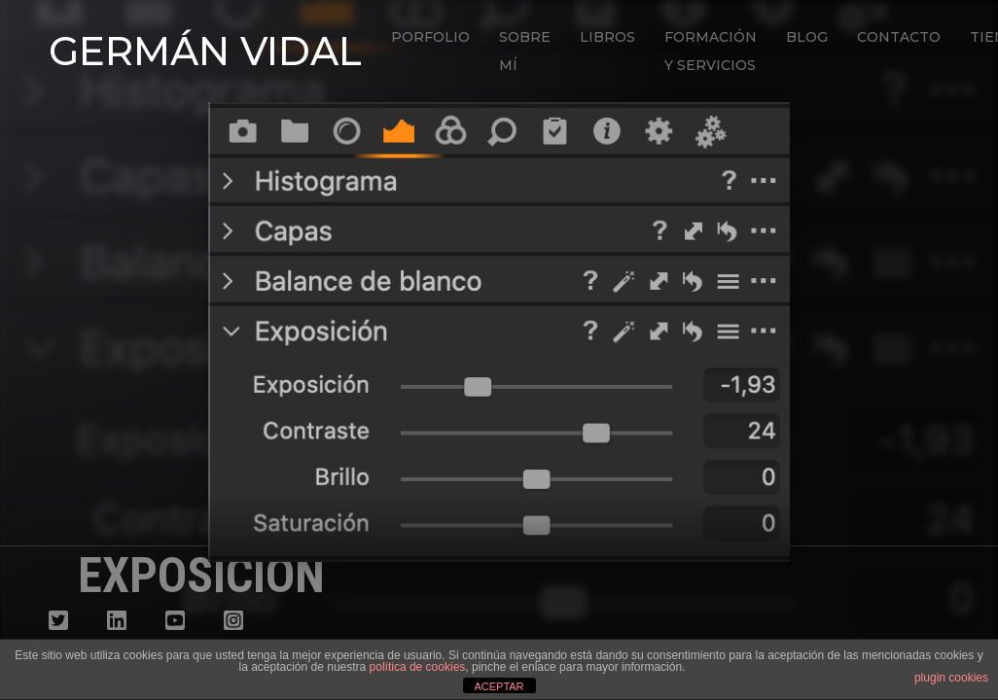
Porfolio (430, 37)
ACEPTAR (498, 686)
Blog (807, 37)
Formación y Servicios (710, 51)
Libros (607, 37)
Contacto (899, 37)
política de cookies (418, 667)
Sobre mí (525, 51)
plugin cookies (951, 677)
